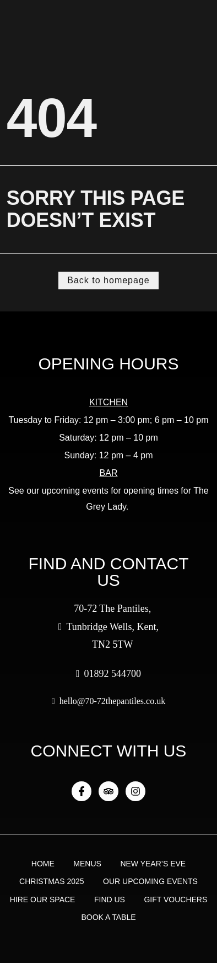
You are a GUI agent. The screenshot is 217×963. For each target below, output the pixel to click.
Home (43, 863)
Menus (87, 863)
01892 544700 (108, 673)
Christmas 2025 (51, 881)
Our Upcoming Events (150, 881)
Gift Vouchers (175, 899)
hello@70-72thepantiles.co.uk (108, 701)
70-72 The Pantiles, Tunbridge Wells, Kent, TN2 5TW (108, 626)
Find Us (109, 899)
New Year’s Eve (153, 863)
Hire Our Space (42, 899)
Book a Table (108, 917)
